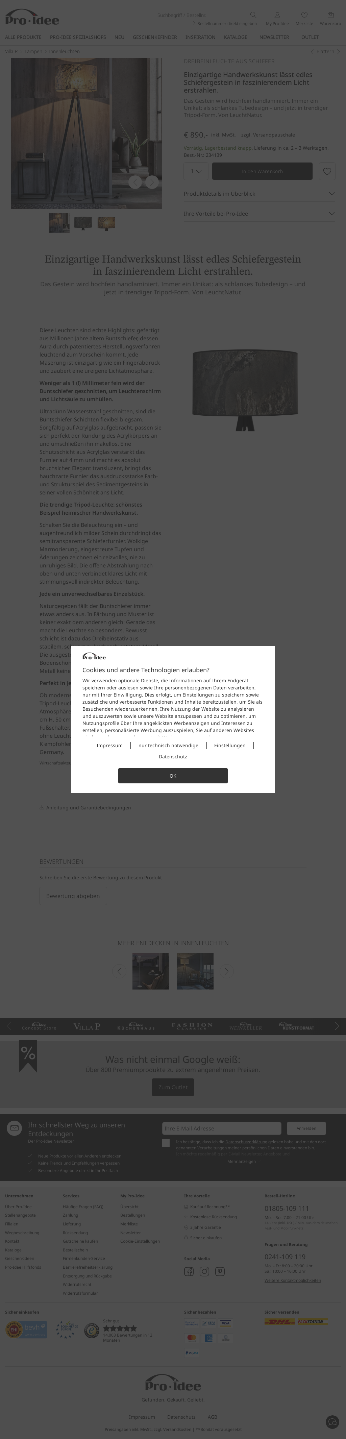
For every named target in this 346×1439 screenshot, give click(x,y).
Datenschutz (173, 756)
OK (173, 776)
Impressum (110, 745)
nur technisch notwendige (168, 745)
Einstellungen (230, 745)
